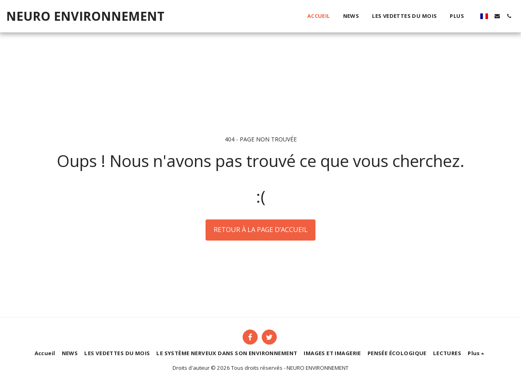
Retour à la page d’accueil (261, 229)
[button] (497, 16)
